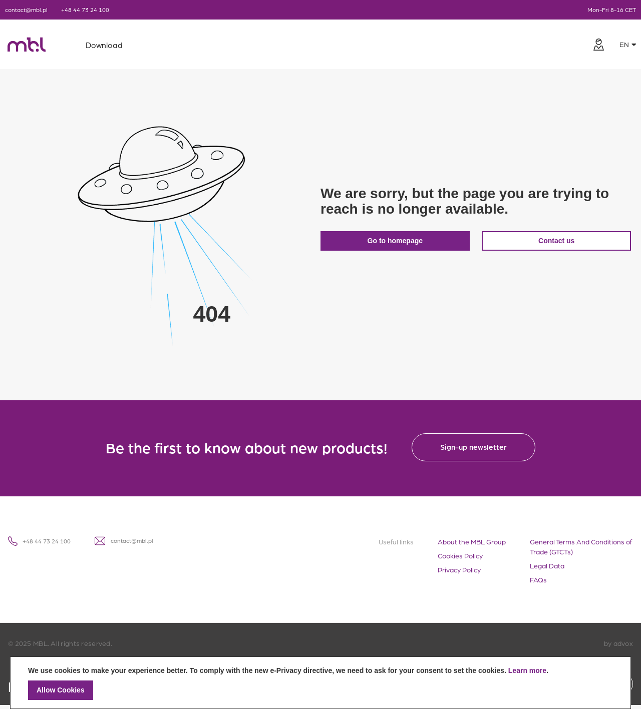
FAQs (538, 583)
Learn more (527, 670)
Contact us (560, 243)
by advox (618, 646)
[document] (320, 682)
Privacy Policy (459, 573)
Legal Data (547, 569)
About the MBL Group (472, 545)
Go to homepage (396, 243)
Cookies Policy (460, 559)
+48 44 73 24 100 (85, 10)
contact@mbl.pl (26, 10)
